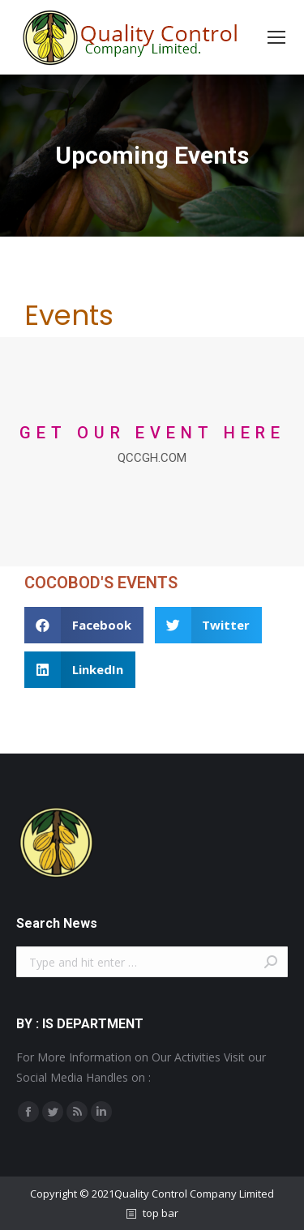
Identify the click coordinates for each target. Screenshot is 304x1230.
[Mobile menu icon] (276, 37)
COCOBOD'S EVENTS (101, 582)
